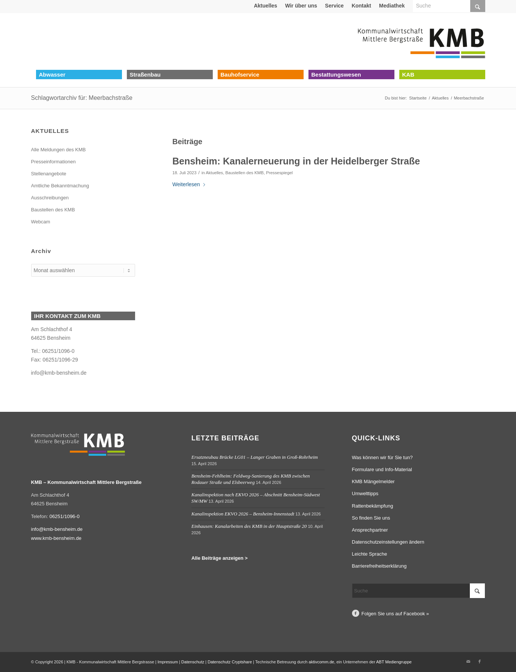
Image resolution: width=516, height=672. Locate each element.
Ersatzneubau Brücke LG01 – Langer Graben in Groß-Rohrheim (254, 457)
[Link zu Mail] (468, 661)
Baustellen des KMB (245, 172)
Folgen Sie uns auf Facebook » (395, 613)
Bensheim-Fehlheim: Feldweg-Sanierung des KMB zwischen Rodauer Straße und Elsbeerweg (250, 479)
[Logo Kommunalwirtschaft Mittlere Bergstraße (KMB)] (421, 41)
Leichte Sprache (369, 554)
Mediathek (392, 6)
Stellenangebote (48, 173)
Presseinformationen (53, 161)
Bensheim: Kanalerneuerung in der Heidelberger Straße (296, 161)
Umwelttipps (365, 493)
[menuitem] (265, 6)
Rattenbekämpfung (372, 506)
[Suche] (418, 590)
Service (334, 6)
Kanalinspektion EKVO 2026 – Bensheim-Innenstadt (242, 514)
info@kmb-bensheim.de (59, 373)
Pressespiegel (279, 172)
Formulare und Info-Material (382, 469)
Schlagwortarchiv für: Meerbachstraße (81, 98)
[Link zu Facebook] (479, 661)
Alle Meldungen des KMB (58, 149)
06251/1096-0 (65, 516)
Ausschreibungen (50, 197)
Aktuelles (265, 6)
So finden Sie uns (371, 518)
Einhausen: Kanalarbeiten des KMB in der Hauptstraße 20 (249, 526)
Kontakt (361, 6)
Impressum (168, 662)
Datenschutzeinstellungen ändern (388, 542)
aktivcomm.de (321, 662)
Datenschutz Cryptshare (230, 662)
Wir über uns (301, 6)
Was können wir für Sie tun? (382, 457)
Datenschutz (192, 662)
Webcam (40, 222)
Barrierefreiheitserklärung (379, 566)
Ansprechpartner (370, 530)
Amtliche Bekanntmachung (60, 185)
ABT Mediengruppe (394, 662)
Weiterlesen (189, 184)
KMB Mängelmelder (373, 481)
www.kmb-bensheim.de (56, 538)
